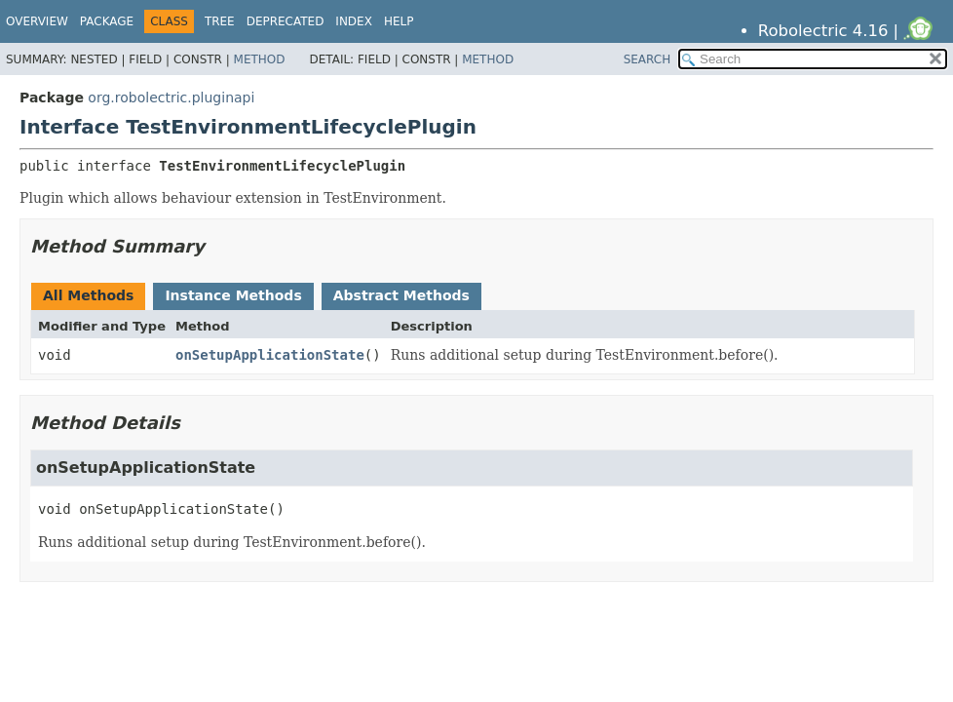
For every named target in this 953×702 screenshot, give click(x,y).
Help (399, 21)
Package (106, 21)
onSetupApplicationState (269, 355)
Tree (220, 21)
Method (260, 59)
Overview (37, 21)
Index (353, 21)
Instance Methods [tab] (233, 295)
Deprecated (285, 21)
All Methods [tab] (88, 295)
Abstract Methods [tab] (401, 295)
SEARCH (647, 59)
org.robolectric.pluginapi (171, 97)
